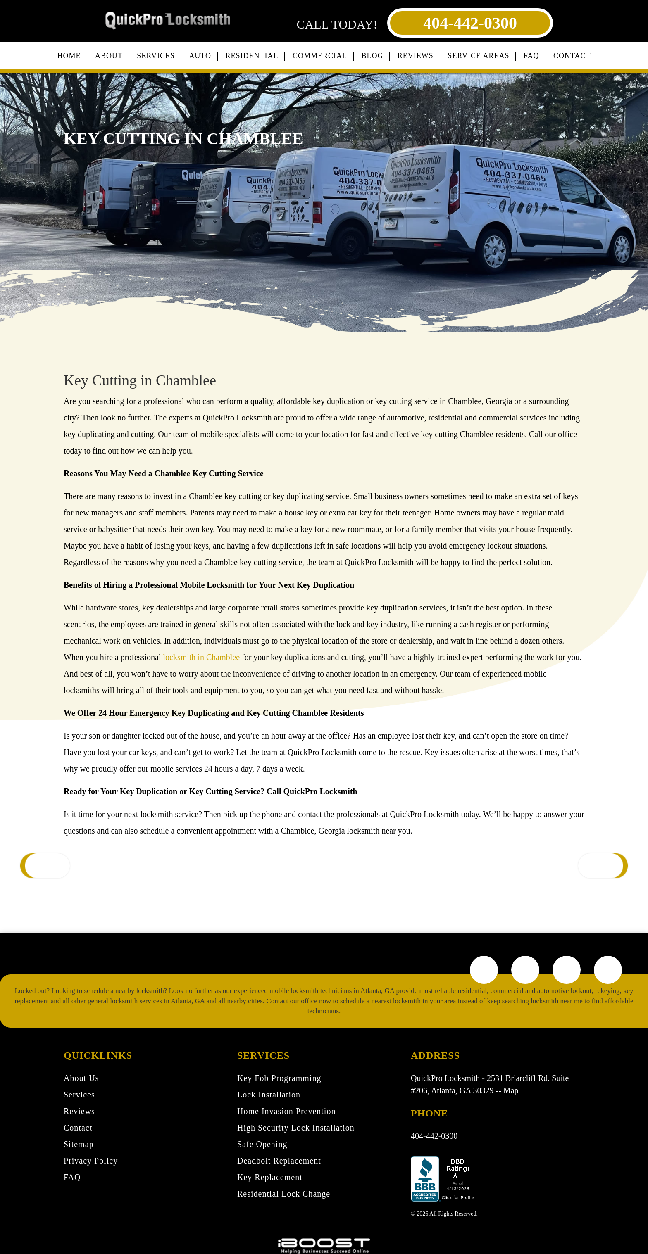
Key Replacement (270, 1177)
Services (156, 56)
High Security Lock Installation (296, 1127)
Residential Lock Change (283, 1193)
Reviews (416, 56)
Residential (252, 56)
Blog (372, 56)
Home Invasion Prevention (286, 1111)
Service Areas (478, 56)
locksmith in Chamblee (201, 657)
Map (511, 1090)
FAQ (531, 56)
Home (69, 56)
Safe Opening (262, 1144)
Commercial (320, 56)
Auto (200, 56)
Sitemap (79, 1144)
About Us (81, 1078)
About (109, 56)
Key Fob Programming (279, 1078)
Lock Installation (268, 1094)
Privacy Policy (91, 1160)
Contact (572, 56)
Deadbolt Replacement (279, 1160)
